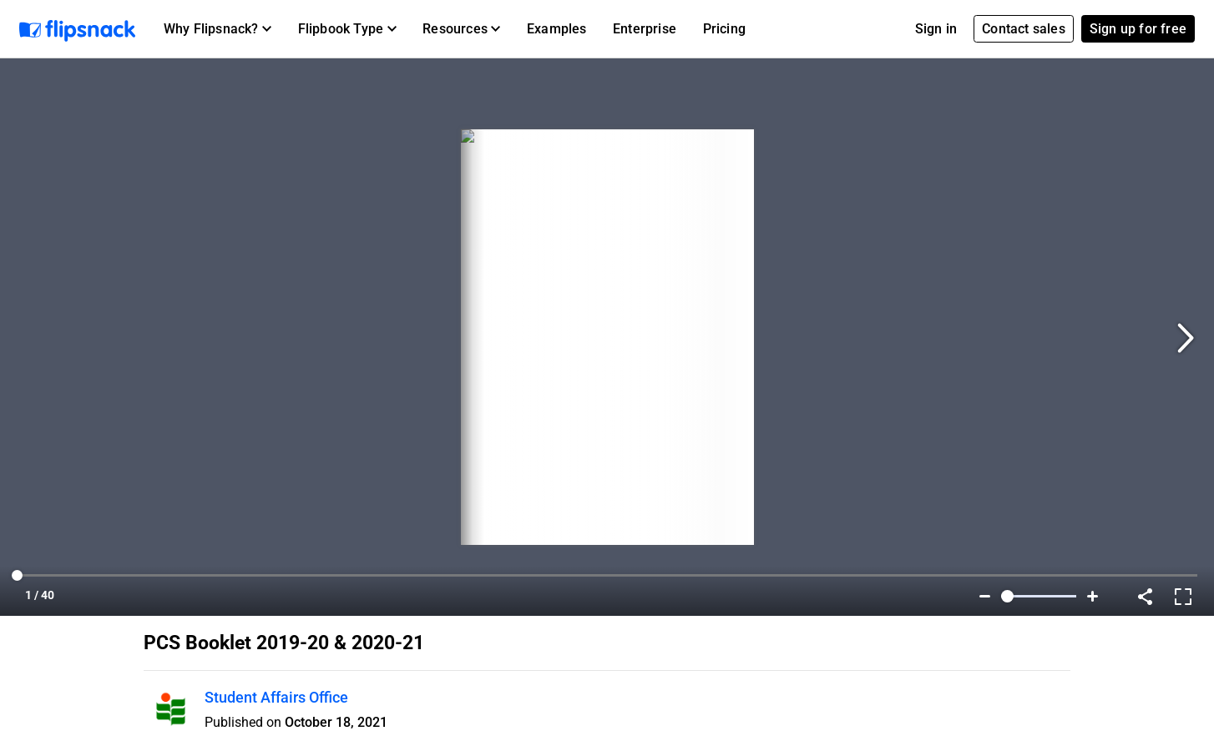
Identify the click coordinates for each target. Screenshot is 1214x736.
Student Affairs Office (276, 697)
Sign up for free (1138, 29)
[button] (217, 29)
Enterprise (644, 29)
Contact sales (1023, 29)
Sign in (936, 29)
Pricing (724, 29)
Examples (557, 29)
